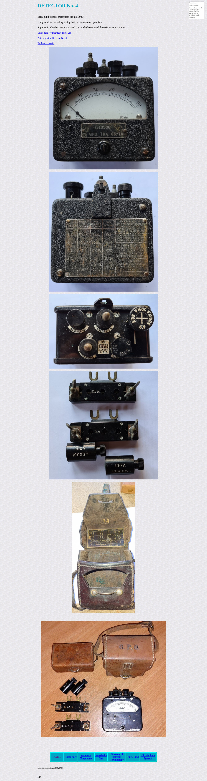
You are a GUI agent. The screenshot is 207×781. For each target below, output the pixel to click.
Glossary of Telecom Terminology (117, 757)
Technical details (46, 43)
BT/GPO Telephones (86, 757)
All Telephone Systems (148, 757)
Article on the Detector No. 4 (52, 38)
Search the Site (101, 757)
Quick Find (132, 757)
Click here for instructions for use (54, 32)
